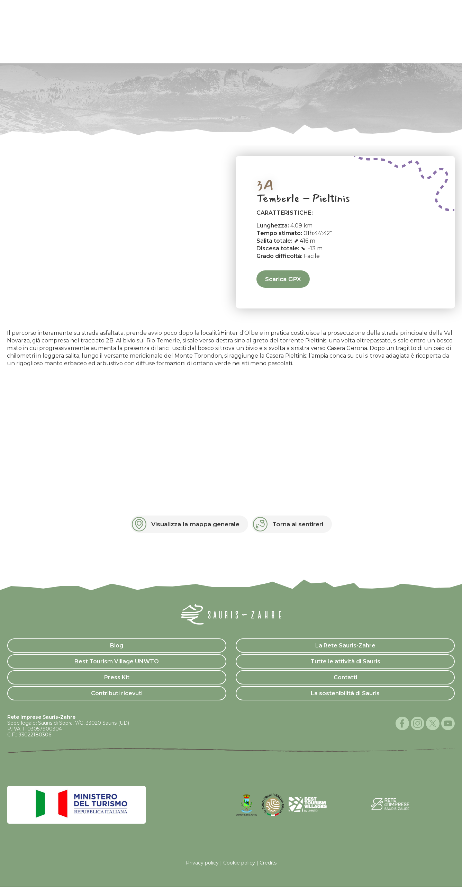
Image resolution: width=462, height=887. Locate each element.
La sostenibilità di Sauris (345, 693)
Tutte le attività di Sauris (345, 661)
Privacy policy (202, 863)
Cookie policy (239, 863)
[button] (189, 524)
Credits (268, 863)
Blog (116, 645)
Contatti (345, 677)
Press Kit (116, 677)
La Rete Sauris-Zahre (345, 645)
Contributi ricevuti (117, 693)
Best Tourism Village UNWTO (116, 661)
